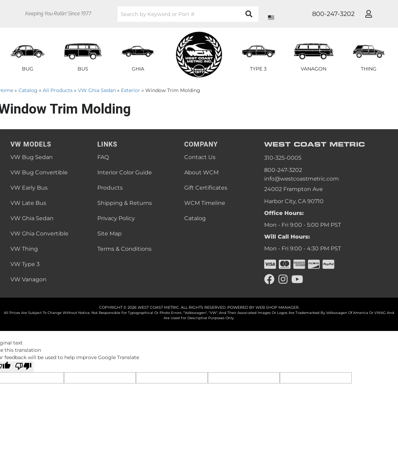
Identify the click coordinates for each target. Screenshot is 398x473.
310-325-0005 (282, 157)
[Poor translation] (23, 366)
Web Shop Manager (277, 307)
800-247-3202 (283, 170)
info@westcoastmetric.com (302, 178)
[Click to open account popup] (369, 13)
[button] (188, 14)
